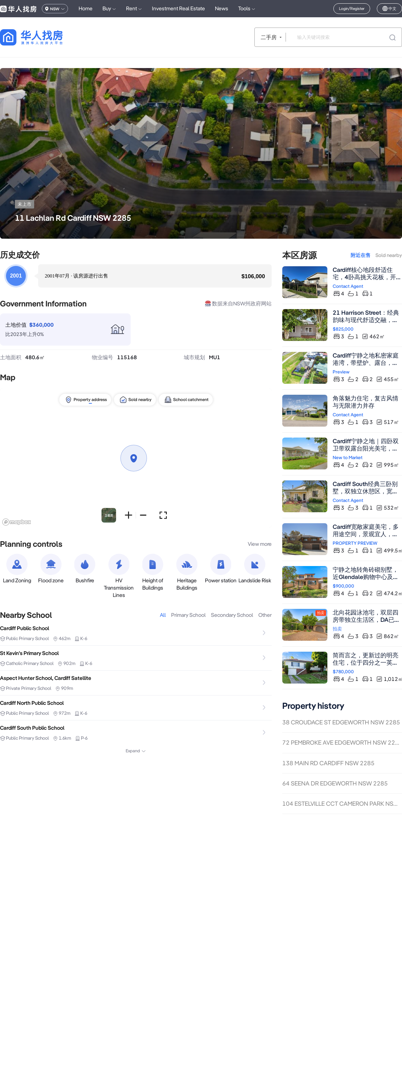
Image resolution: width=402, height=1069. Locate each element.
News (221, 8)
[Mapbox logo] (16, 522)
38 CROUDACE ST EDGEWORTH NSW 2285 (341, 722)
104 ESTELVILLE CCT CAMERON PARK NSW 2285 (342, 803)
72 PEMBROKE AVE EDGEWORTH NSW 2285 (342, 742)
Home (86, 8)
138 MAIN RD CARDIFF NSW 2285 (328, 763)
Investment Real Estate (178, 8)
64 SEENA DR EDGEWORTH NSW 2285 (335, 783)
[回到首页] (43, 37)
